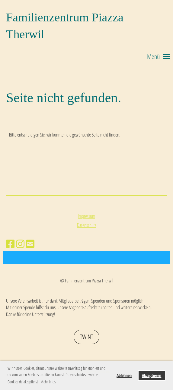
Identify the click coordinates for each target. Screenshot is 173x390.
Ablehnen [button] (124, 375)
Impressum (86, 216)
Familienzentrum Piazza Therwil (64, 26)
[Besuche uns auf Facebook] (10, 243)
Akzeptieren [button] (151, 375)
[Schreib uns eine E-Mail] (30, 243)
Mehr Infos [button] (48, 382)
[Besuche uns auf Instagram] (20, 243)
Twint (86, 336)
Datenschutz (86, 225)
